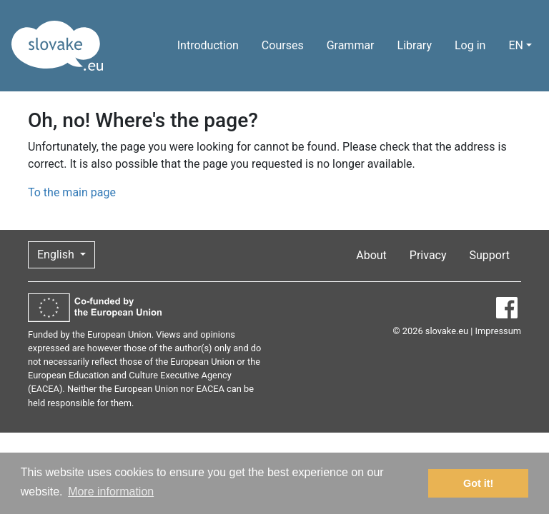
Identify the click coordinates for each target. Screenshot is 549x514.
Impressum (498, 331)
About (371, 255)
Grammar (351, 45)
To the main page (72, 192)
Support (490, 255)
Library (414, 45)
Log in (470, 45)
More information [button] (111, 491)
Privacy (428, 255)
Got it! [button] (478, 483)
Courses (283, 45)
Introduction (208, 45)
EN (515, 45)
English (57, 254)
